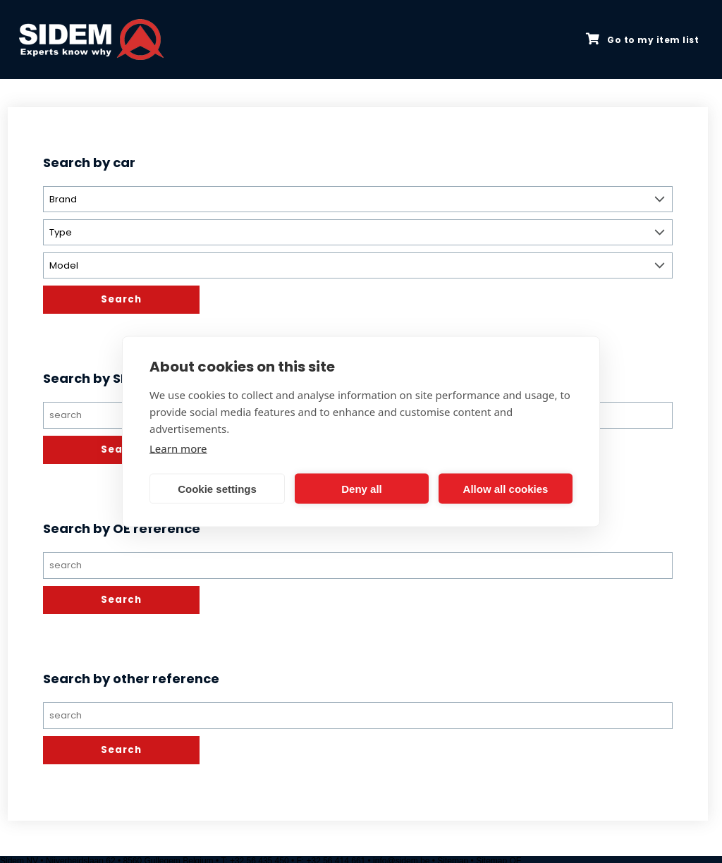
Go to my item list (642, 39)
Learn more (178, 448)
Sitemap (452, 858)
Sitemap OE (499, 858)
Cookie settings (217, 488)
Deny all (361, 488)
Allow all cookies (506, 488)
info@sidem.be (401, 858)
